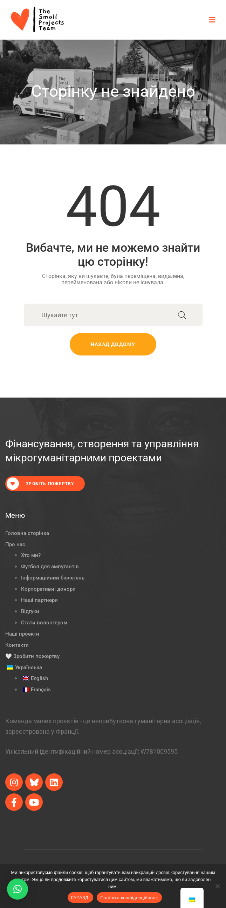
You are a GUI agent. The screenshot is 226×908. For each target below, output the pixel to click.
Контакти (17, 645)
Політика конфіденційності (129, 897)
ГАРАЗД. (80, 897)
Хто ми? (31, 555)
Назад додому (113, 344)
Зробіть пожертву (40, 483)
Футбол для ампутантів (50, 566)
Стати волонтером (44, 622)
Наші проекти (22, 634)
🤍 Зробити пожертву (32, 656)
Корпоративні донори (48, 589)
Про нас (15, 544)
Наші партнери (39, 600)
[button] (17, 889)
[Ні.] (217, 885)
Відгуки (30, 611)
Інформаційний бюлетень (52, 578)
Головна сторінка (27, 533)
